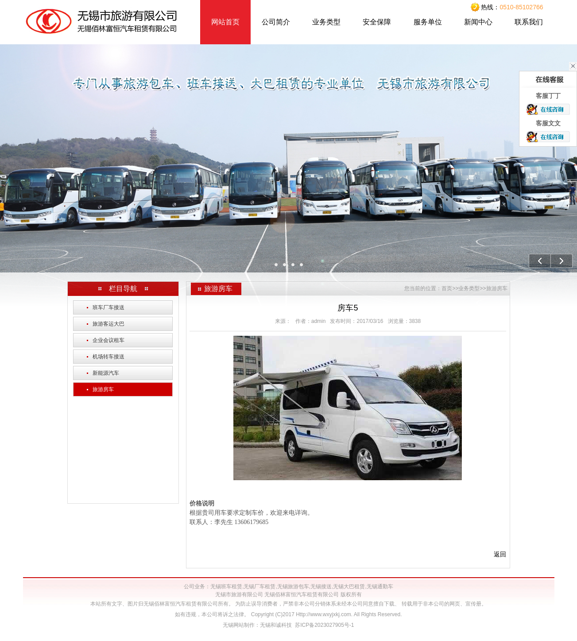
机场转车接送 (105, 357)
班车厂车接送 (105, 307)
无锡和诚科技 (276, 625)
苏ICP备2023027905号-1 (324, 625)
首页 (446, 288)
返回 (500, 554)
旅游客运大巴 (105, 324)
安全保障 (377, 22)
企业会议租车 (105, 340)
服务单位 (428, 22)
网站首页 (225, 22)
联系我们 (529, 22)
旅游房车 (100, 389)
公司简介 (276, 22)
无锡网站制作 (239, 625)
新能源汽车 (103, 373)
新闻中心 (478, 22)
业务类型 (326, 22)
